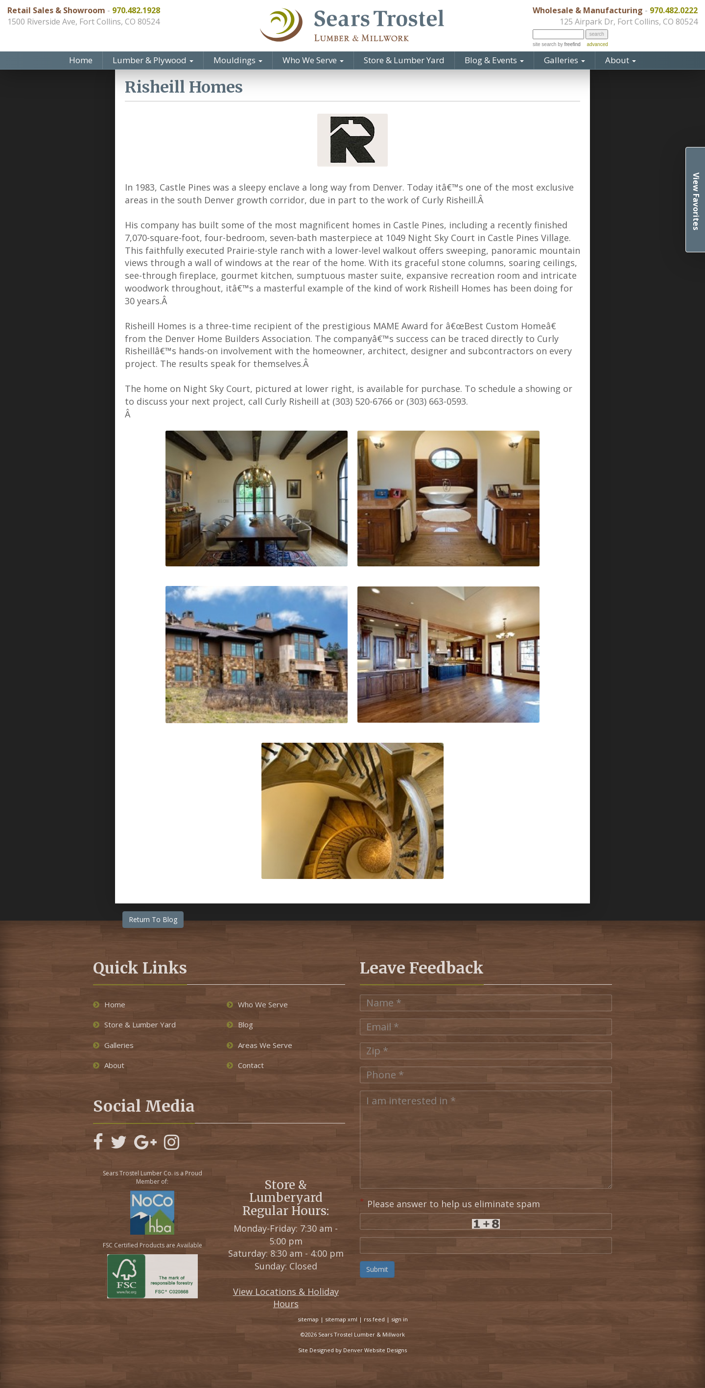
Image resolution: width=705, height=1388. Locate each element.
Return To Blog (153, 919)
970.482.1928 (136, 10)
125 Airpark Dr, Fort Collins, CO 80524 (629, 21)
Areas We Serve (259, 1045)
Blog (240, 1024)
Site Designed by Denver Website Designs (352, 1350)
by (568, 44)
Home (81, 60)
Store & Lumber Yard (404, 60)
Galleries (564, 60)
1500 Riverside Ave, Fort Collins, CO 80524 (83, 21)
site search (544, 44)
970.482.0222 (674, 10)
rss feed (374, 1319)
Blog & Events (494, 60)
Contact (245, 1065)
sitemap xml (341, 1319)
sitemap (308, 1319)
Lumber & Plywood (153, 60)
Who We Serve (313, 60)
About (620, 60)
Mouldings (237, 60)
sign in (399, 1319)
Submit (377, 1269)
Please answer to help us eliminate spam (450, 1203)
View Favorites (696, 201)
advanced (597, 44)
